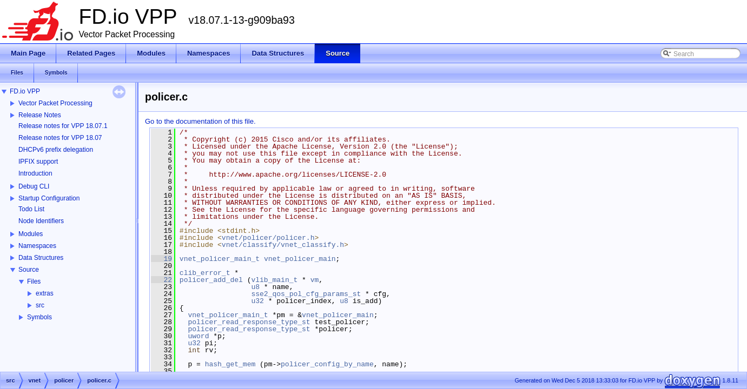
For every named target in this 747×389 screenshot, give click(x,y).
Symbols (39, 317)
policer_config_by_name (327, 364)
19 (161, 259)
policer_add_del (211, 280)
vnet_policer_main (300, 259)
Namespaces (37, 246)
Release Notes (39, 115)
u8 (255, 287)
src (40, 305)
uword (198, 336)
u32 (257, 301)
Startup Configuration (49, 198)
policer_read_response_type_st (249, 322)
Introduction (35, 173)
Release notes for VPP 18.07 (60, 138)
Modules (30, 234)
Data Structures (40, 257)
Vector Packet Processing (55, 103)
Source (28, 269)
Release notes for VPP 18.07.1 (63, 126)
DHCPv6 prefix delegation (55, 149)
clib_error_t (205, 273)
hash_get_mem (230, 364)
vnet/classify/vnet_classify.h (283, 245)
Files (34, 281)
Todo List (31, 209)
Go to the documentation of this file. (200, 121)
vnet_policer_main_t (220, 259)
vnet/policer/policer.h (268, 238)
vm (314, 280)
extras (45, 293)
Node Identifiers (41, 221)
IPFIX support (38, 161)
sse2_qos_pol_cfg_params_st (306, 294)
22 (161, 280)
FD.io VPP (25, 91)
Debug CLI (33, 186)
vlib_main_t (274, 280)
